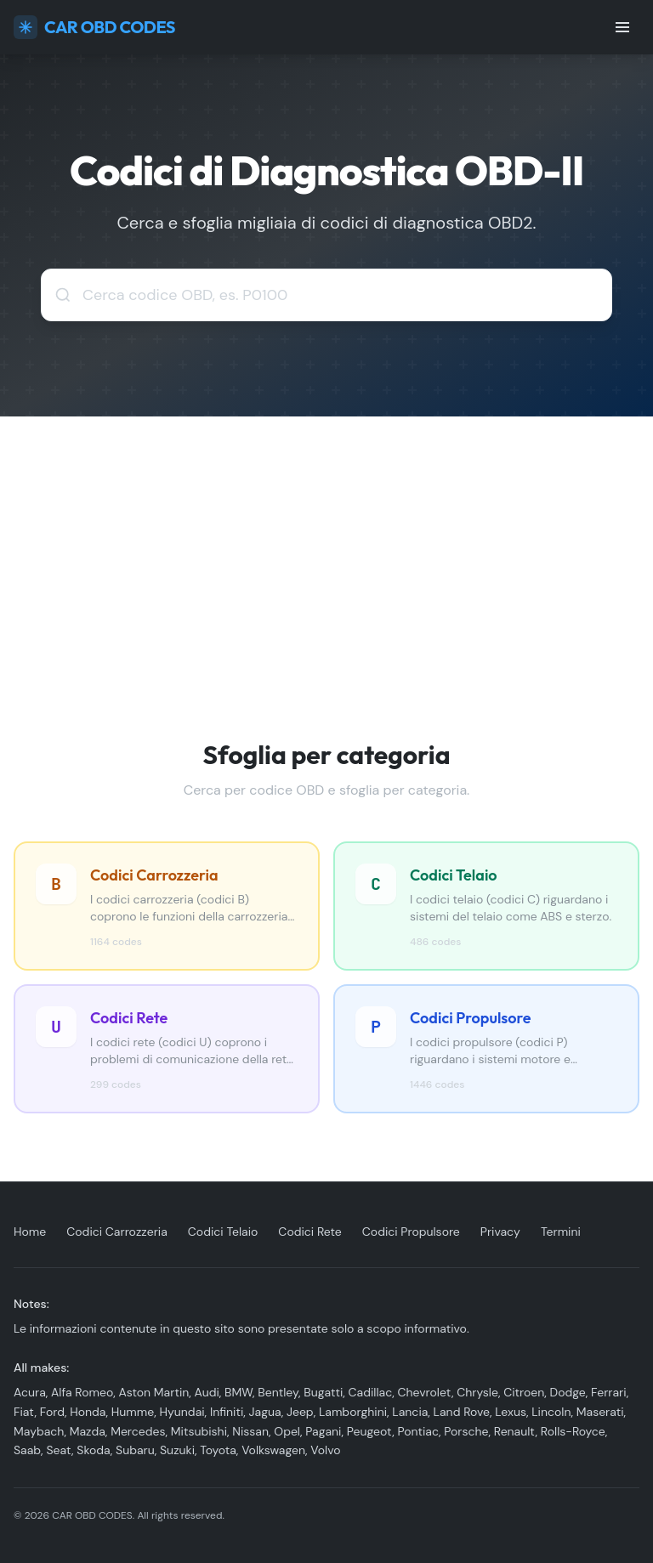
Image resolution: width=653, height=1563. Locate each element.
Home (30, 1231)
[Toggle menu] (622, 27)
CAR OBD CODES (94, 27)
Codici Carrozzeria (117, 1231)
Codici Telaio (223, 1231)
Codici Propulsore (411, 1231)
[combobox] (326, 295)
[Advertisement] (326, 544)
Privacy (500, 1231)
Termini (561, 1231)
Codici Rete (309, 1231)
